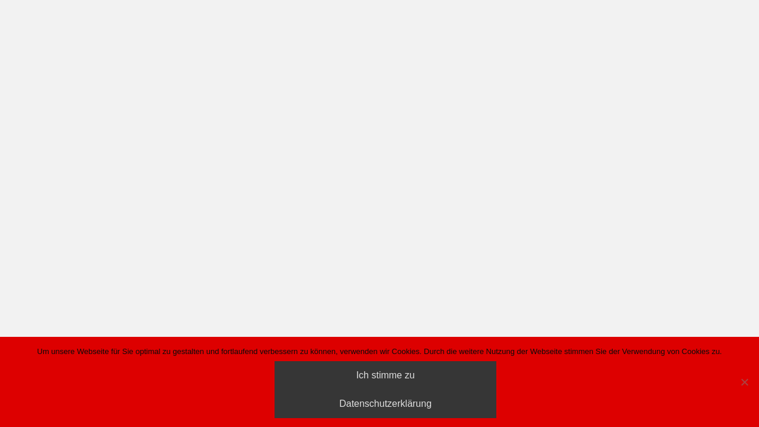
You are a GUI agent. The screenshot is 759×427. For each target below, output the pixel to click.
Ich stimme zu (385, 375)
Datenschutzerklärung (385, 404)
